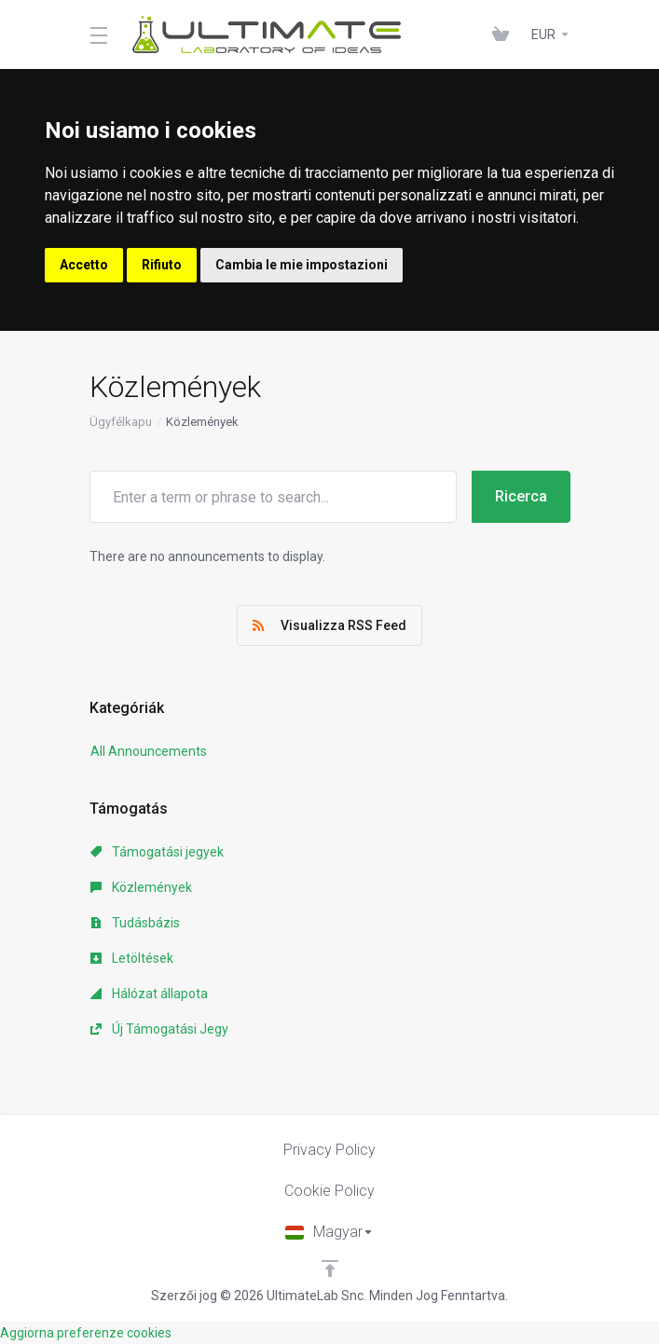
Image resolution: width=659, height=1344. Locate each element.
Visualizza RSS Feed (329, 625)
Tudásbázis (135, 922)
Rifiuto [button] (162, 264)
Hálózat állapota (149, 993)
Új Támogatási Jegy (159, 1029)
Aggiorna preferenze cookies (86, 1332)
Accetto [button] (84, 264)
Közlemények (141, 887)
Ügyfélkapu (120, 422)
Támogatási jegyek (157, 851)
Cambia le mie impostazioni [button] (301, 264)
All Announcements (148, 751)
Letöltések (131, 958)
